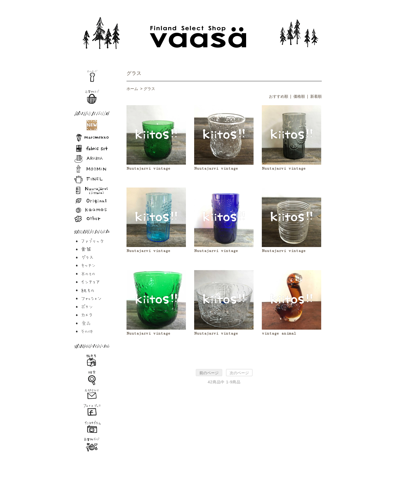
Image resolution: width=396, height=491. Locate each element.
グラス (134, 73)
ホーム (132, 88)
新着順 (316, 96)
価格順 (299, 96)
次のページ (239, 373)
